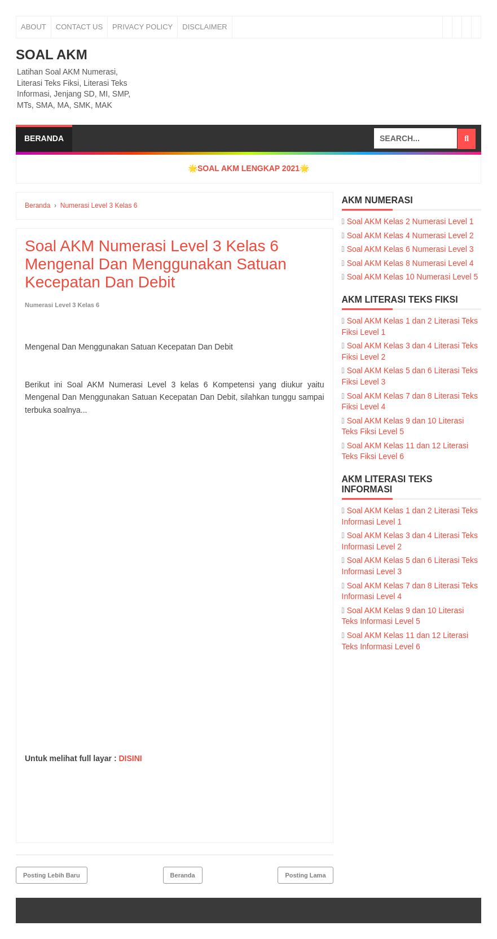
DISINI (130, 758)
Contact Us (79, 27)
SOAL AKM (51, 54)
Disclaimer (204, 27)
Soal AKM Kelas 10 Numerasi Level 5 (412, 276)
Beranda (44, 138)
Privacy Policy (142, 27)
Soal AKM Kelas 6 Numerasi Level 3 (410, 249)
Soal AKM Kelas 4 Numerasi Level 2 (410, 235)
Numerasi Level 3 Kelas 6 (62, 305)
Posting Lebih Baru (51, 875)
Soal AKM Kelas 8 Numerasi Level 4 (410, 263)
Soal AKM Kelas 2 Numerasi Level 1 (410, 221)
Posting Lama (305, 875)
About (33, 27)
